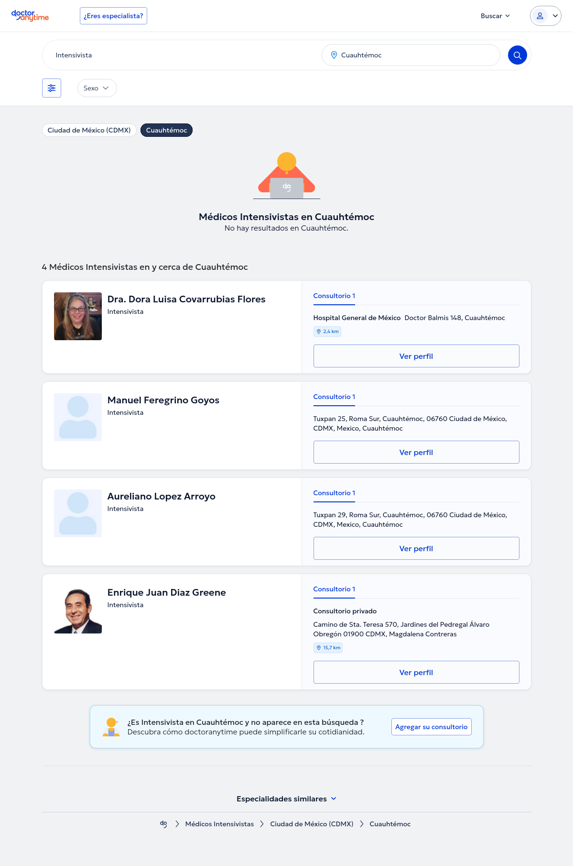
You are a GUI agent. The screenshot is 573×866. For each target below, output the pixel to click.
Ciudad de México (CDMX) (89, 130)
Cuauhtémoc (166, 130)
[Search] (517, 55)
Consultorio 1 (335, 295)
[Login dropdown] (546, 16)
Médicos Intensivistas (219, 824)
